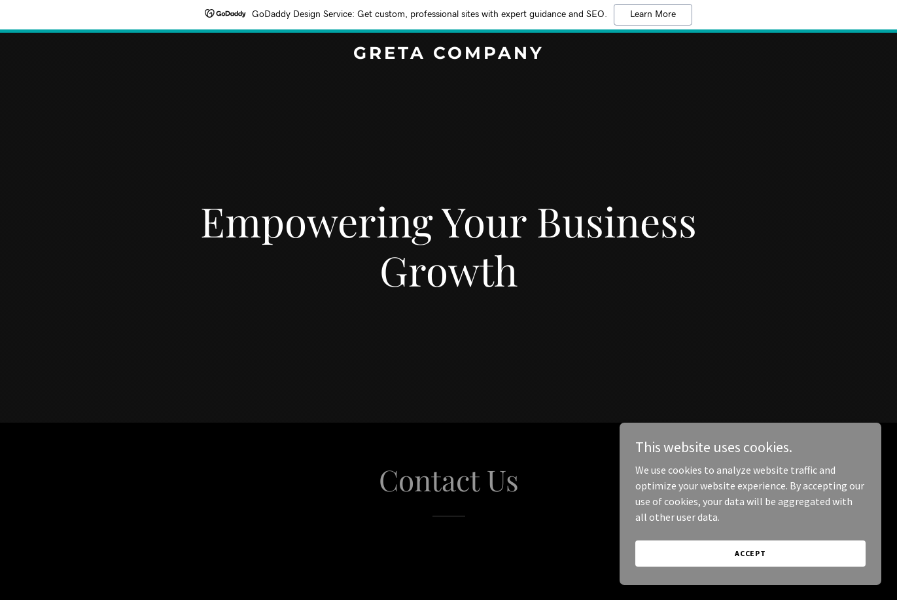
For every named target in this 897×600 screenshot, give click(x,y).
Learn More (653, 14)
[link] (448, 55)
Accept (750, 553)
